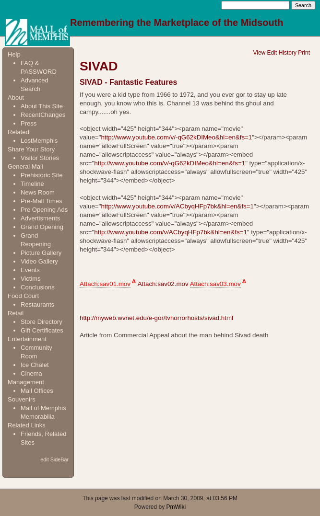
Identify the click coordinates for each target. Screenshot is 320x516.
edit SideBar (54, 459)
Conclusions (38, 287)
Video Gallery (39, 261)
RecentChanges (43, 114)
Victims (31, 278)
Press (28, 123)
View (259, 52)
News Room (38, 192)
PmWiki (176, 507)
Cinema (31, 373)
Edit (272, 52)
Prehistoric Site (41, 175)
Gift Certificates (42, 330)
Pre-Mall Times (41, 201)
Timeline (32, 183)
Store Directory (41, 321)
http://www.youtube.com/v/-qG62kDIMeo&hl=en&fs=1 (176, 137)
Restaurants (37, 304)
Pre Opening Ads (44, 209)
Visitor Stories (40, 157)
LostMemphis (39, 140)
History (287, 52)
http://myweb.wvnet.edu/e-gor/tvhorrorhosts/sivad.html (156, 317)
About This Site (42, 106)
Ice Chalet (35, 364)
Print (304, 52)
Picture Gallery (41, 252)
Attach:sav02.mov (163, 283)
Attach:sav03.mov (215, 283)
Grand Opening (42, 226)
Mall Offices (37, 390)
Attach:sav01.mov (105, 283)
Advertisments (40, 218)
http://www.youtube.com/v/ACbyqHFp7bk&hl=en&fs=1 (177, 206)
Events (30, 270)
